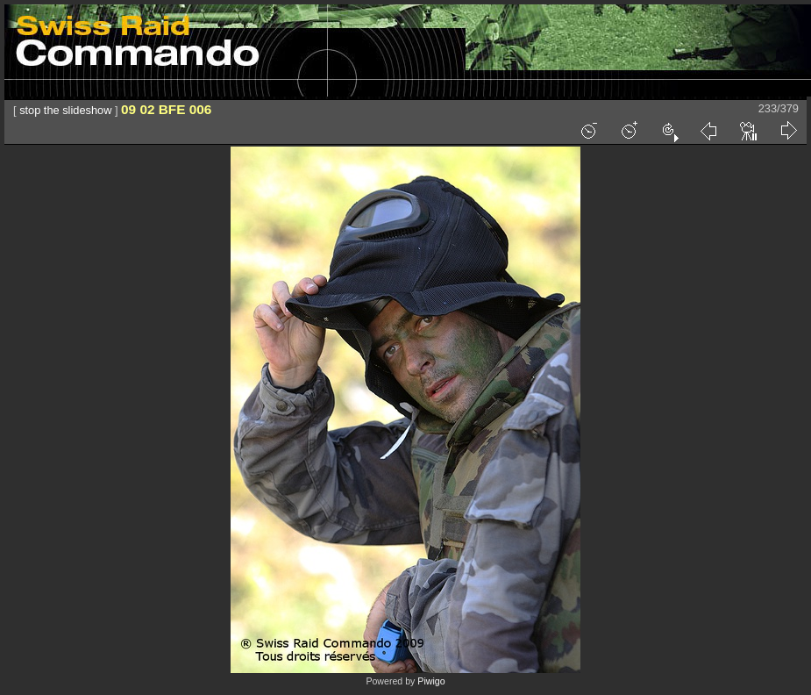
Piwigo (431, 681)
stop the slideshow (65, 110)
